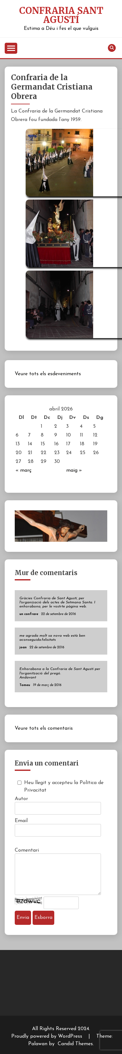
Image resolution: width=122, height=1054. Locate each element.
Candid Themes (75, 1043)
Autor (21, 798)
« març (24, 470)
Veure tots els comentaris (44, 728)
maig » (74, 470)
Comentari (27, 850)
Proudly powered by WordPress (47, 1036)
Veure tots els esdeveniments (48, 373)
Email (21, 820)
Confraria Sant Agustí (61, 15)
